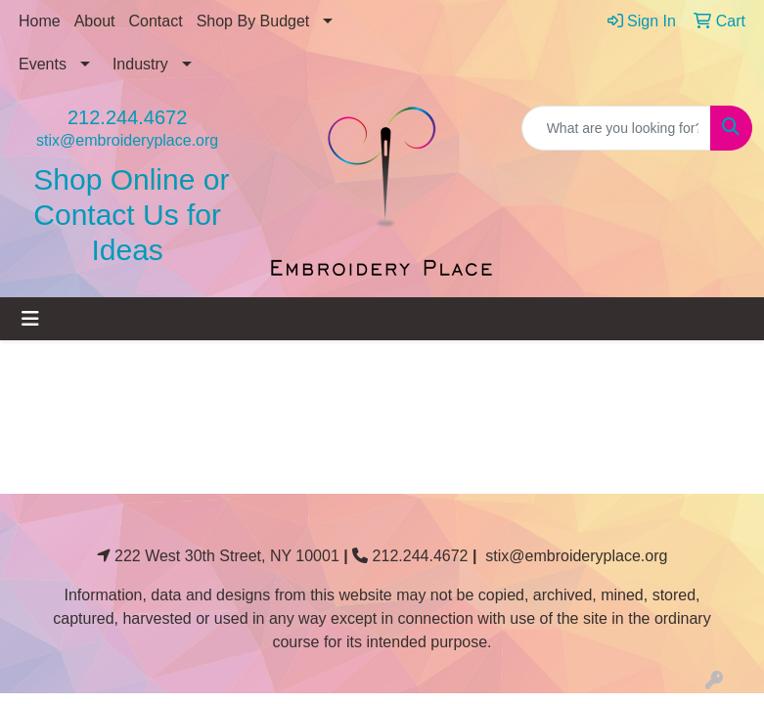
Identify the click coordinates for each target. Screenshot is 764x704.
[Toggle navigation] (30, 318)
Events (43, 64)
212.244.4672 (127, 117)
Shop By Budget (253, 21)
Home (40, 21)
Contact (156, 21)
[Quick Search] (616, 128)
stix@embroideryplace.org (127, 140)
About (94, 21)
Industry (140, 64)
